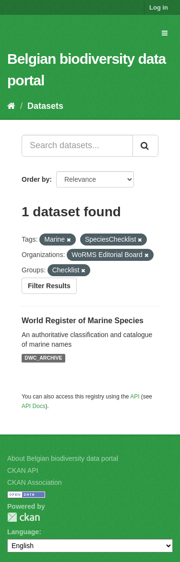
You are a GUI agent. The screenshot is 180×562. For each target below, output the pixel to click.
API (134, 396)
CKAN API (22, 470)
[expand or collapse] (164, 33)
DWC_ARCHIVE (43, 358)
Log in (158, 7)
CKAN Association (34, 482)
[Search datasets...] (77, 146)
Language (23, 532)
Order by (35, 179)
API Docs (34, 406)
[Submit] (145, 146)
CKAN (23, 517)
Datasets (45, 106)
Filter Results (49, 286)
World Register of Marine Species (83, 320)
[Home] (11, 106)
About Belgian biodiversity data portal (62, 458)
